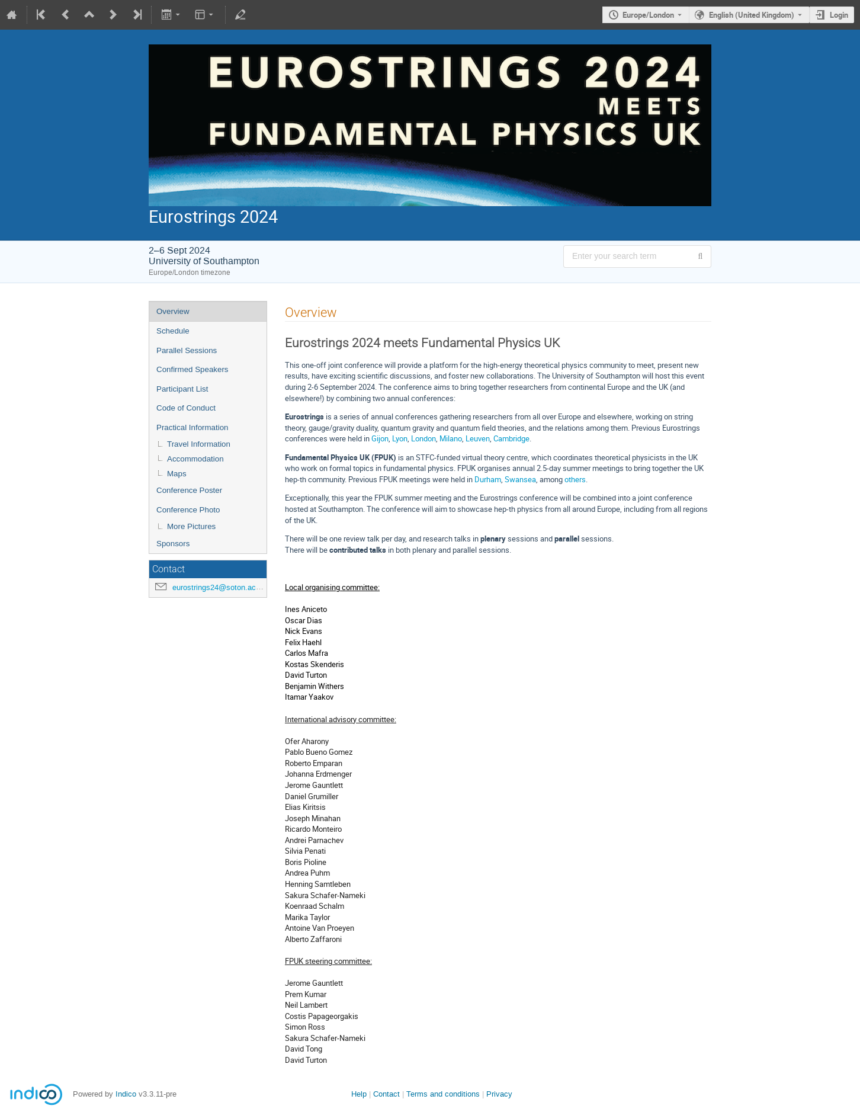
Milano (450, 438)
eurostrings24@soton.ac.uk (219, 587)
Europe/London (648, 14)
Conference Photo (188, 509)
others (575, 479)
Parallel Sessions (186, 350)
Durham (487, 479)
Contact (386, 1094)
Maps (177, 473)
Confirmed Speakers (192, 369)
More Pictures (191, 526)
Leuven (478, 438)
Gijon (380, 438)
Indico (125, 1094)
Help (359, 1094)
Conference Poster (189, 490)
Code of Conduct (186, 407)
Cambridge (511, 438)
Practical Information (192, 427)
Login (839, 14)
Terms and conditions (443, 1094)
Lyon (399, 438)
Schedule (173, 330)
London (423, 438)
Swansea (520, 479)
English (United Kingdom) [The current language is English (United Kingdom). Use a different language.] (751, 14)
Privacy (499, 1094)
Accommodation (195, 458)
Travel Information (198, 444)
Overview (173, 311)
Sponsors (173, 543)
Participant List (182, 388)
